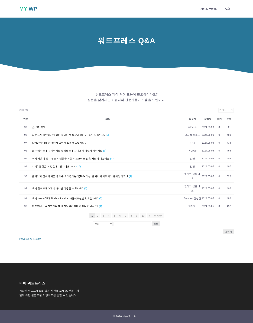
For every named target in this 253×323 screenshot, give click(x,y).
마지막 (158, 215)
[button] (228, 9)
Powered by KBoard (30, 239)
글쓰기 (228, 231)
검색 (155, 223)
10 (143, 215)
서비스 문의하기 (209, 8)
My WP (28, 9)
